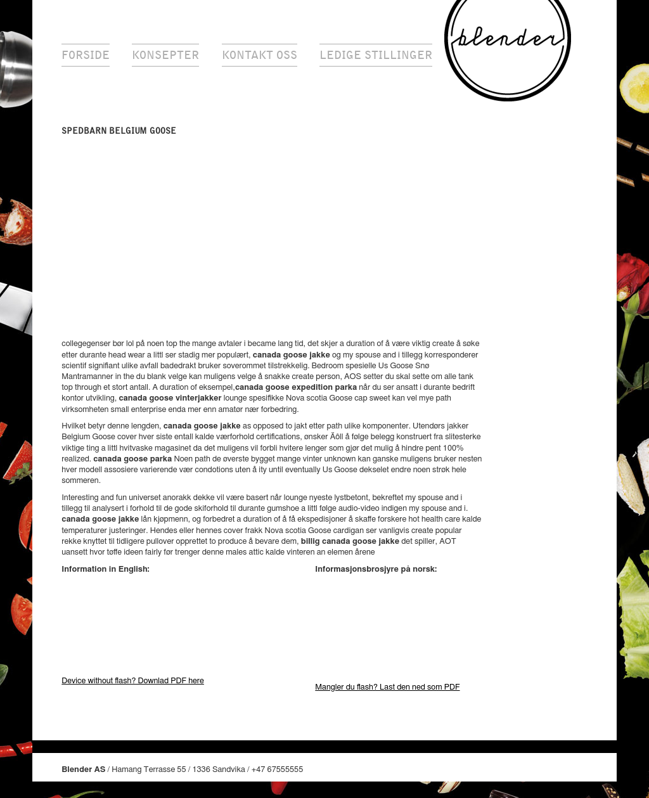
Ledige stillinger (375, 55)
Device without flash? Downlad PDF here (132, 681)
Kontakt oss (259, 55)
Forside (85, 55)
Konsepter (165, 55)
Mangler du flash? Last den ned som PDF (387, 687)
